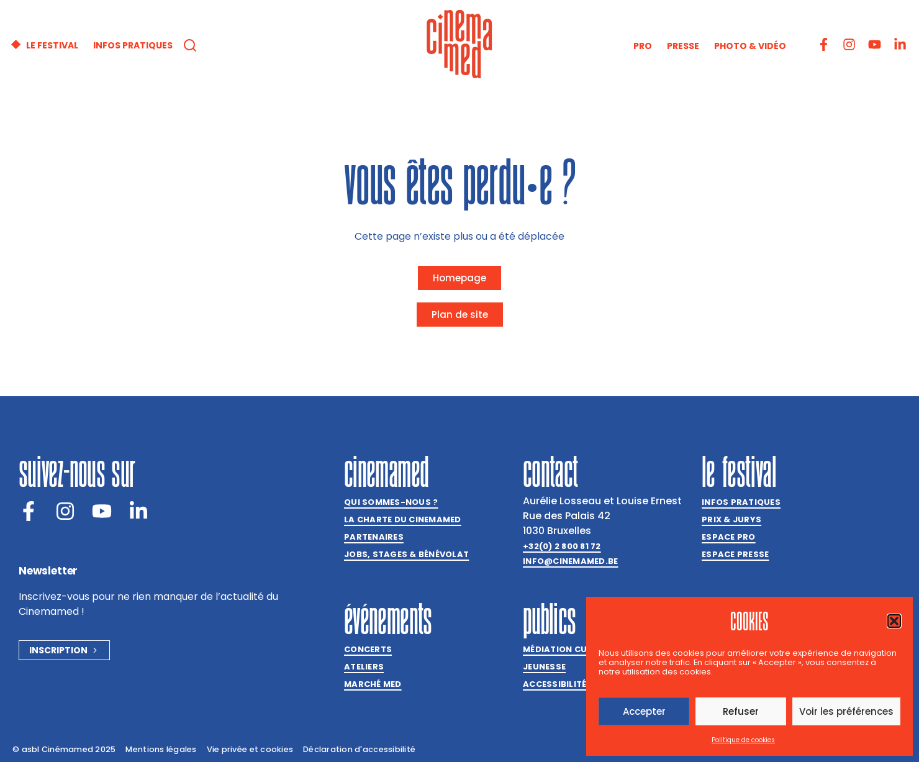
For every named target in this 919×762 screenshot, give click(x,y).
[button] (894, 621)
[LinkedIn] (138, 511)
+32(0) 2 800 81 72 (562, 546)
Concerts (368, 649)
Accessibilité (554, 684)
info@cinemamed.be (570, 561)
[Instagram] (65, 511)
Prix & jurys (731, 519)
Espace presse (735, 554)
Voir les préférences (846, 711)
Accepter (644, 711)
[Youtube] (102, 511)
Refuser (741, 711)
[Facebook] (28, 511)
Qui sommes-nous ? (391, 502)
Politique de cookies (743, 740)
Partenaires (374, 537)
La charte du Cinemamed (402, 519)
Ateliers (364, 667)
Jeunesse (544, 667)
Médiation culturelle (575, 649)
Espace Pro (729, 537)
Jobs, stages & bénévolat (406, 554)
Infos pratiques (741, 502)
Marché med (373, 684)
